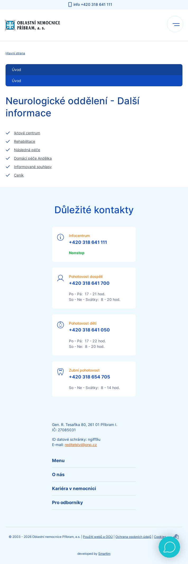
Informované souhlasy (33, 166)
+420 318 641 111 (88, 242)
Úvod (16, 80)
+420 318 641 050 (89, 330)
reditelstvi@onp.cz (81, 444)
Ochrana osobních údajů (133, 537)
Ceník (19, 175)
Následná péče (27, 150)
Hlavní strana (15, 53)
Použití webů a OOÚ (98, 537)
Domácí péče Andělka (33, 158)
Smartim (104, 554)
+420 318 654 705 (89, 377)
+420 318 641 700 (89, 283)
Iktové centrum (27, 133)
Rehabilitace (24, 141)
